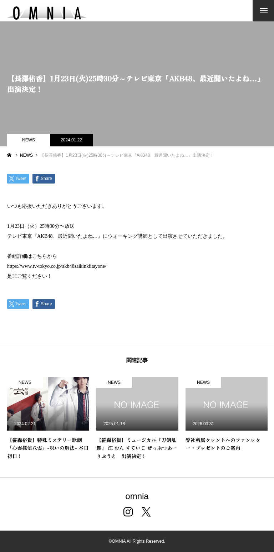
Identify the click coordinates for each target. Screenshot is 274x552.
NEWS (28, 139)
